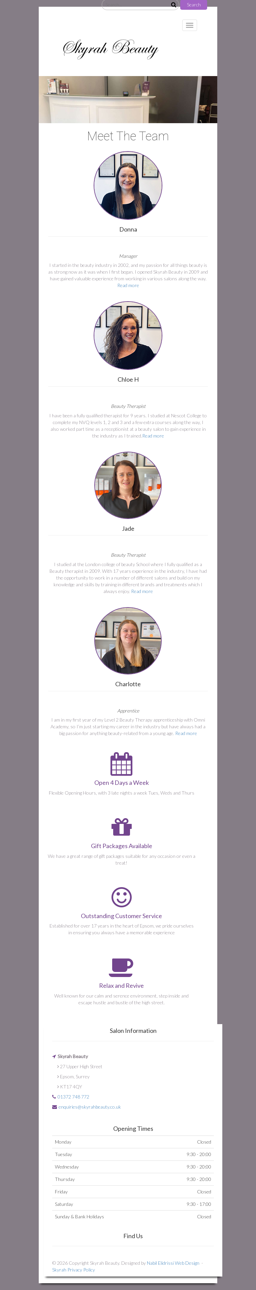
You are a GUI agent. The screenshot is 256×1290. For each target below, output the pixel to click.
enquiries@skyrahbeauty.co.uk (90, 1107)
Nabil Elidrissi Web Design (173, 1263)
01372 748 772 (73, 1097)
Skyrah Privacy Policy (73, 1269)
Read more (128, 285)
